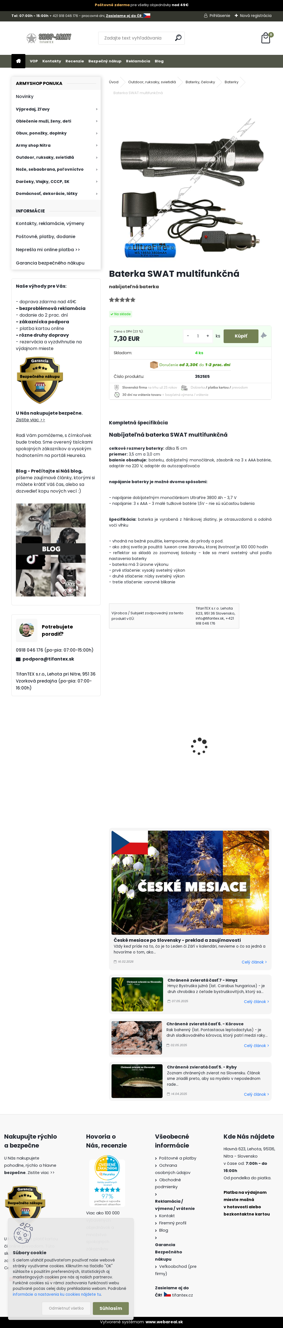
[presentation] (111, 739)
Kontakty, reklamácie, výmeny (50, 223)
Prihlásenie (220, 15)
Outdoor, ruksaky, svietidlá (45, 157)
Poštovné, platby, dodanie (45, 236)
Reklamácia (138, 61)
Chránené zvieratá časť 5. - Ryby (202, 1067)
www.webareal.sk (164, 1322)
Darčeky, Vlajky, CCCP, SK (42, 181)
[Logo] (49, 38)
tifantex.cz (179, 1295)
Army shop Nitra (33, 145)
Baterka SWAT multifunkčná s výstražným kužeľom (144, 753)
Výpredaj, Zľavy (33, 109)
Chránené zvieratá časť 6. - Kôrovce (205, 1024)
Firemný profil (172, 1223)
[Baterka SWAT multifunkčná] (190, 182)
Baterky (231, 82)
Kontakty (51, 61)
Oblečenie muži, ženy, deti (43, 121)
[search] (178, 38)
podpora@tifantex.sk (48, 659)
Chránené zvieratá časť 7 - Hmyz (203, 980)
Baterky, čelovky (200, 82)
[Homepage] (18, 61)
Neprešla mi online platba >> (48, 249)
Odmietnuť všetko (66, 1308)
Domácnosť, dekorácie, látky (47, 193)
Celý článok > (254, 962)
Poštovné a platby (177, 1158)
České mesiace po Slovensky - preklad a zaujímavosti (177, 940)
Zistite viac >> (30, 420)
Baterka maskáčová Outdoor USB (228, 753)
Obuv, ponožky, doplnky (41, 133)
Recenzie (75, 61)
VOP (34, 61)
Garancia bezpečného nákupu (50, 263)
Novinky (24, 96)
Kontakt (167, 1216)
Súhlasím (111, 1308)
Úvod (113, 82)
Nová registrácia (256, 15)
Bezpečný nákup (105, 61)
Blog (159, 61)
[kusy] (198, 336)
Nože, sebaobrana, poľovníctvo (50, 169)
